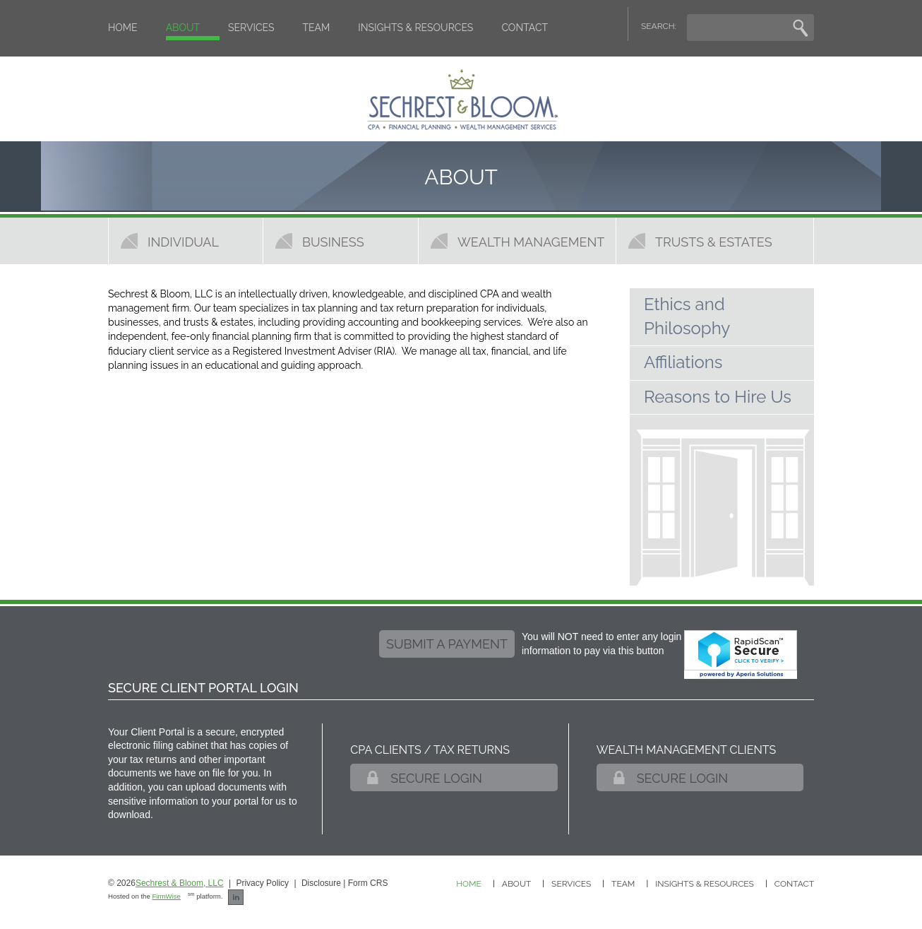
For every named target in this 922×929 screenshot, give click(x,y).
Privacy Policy (262, 883)
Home (123, 27)
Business (333, 242)
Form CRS (368, 883)
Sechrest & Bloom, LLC (180, 883)
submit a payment (447, 644)
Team (316, 27)
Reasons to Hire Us (717, 396)
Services (251, 27)
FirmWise (166, 896)
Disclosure (321, 883)
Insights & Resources (415, 27)
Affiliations (683, 362)
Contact (524, 27)
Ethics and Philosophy (687, 316)
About (183, 27)
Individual (183, 242)
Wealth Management (530, 242)
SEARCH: (658, 26)
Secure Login (436, 778)
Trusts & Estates (713, 242)
